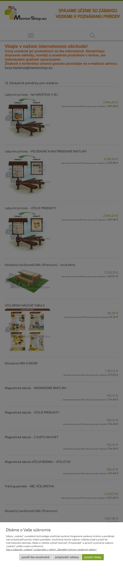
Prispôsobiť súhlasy (67, 557)
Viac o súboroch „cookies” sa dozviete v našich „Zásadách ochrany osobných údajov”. (51, 549)
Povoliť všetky (93, 557)
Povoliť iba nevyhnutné (35, 557)
